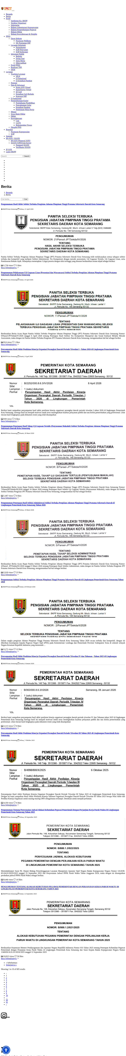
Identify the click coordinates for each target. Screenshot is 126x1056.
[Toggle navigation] (13, 10)
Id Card (19, 92)
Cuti (17, 121)
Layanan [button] (9, 72)
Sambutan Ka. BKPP (19, 21)
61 (7, 1002)
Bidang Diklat (16, 32)
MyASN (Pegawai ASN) (20, 141)
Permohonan (21, 47)
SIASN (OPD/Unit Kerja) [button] (21, 143)
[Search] (12, 156)
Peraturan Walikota (23, 41)
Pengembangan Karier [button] (19, 101)
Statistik (9, 136)
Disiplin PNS (16, 127)
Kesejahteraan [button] (16, 118)
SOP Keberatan (22, 52)
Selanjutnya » (11, 965)
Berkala (19, 56)
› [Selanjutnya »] (6, 1004)
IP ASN (9, 149)
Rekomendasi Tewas (24, 125)
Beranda (9, 14)
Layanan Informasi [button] (18, 45)
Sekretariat (15, 25)
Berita (8, 16)
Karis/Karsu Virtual (23, 90)
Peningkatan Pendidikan (25, 103)
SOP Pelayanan (22, 50)
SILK (18, 76)
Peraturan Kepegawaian (20, 132)
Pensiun (14, 83)
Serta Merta (20, 61)
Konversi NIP (21, 96)
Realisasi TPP (16, 67)
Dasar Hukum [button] (16, 38)
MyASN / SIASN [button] (13, 138)
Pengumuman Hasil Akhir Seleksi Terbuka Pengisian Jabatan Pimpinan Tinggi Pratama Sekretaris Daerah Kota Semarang (53, 204)
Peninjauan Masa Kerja (25, 110)
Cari (25, 199)
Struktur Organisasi (18, 23)
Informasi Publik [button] (17, 54)
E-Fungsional (21, 78)
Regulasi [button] (9, 129)
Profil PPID (15, 65)
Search (26, 156)
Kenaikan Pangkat (23, 107)
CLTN (18, 123)
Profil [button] (8, 19)
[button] (6, 1050)
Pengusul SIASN (22, 145)
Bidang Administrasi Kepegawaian (24, 27)
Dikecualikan (21, 63)
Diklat (13, 116)
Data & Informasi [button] (18, 85)
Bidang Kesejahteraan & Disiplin (24, 34)
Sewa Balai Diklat (18, 114)
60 (7, 1000)
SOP (12, 134)
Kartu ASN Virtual (23, 87)
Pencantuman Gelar (23, 105)
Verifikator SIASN (23, 147)
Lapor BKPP (11, 152)
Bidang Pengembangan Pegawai (23, 30)
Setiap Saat (20, 58)
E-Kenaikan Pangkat (24, 81)
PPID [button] (8, 36)
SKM (13, 70)
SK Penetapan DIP (23, 43)
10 (7, 995)
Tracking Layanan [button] (18, 74)
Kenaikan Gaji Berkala (25, 94)
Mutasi (13, 112)
